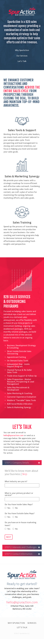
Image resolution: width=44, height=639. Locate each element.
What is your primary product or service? (22, 496)
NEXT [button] (8, 537)
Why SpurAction (22, 50)
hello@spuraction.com (14, 435)
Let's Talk (22, 61)
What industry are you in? (22, 483)
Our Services (21, 55)
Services (31, 623)
